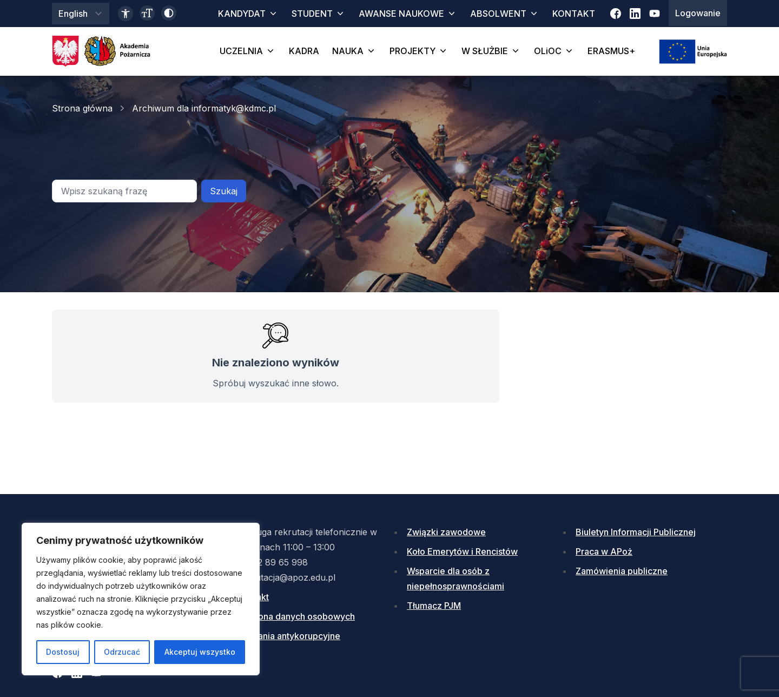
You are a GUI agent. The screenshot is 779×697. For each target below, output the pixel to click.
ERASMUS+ (611, 50)
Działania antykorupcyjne (289, 635)
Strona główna (82, 108)
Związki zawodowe (446, 532)
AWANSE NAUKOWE (408, 13)
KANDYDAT (248, 13)
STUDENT (319, 13)
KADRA (304, 50)
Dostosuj (63, 651)
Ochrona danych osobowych (296, 616)
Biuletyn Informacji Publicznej (636, 532)
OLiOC (554, 50)
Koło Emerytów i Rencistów (462, 551)
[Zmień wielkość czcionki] (147, 13)
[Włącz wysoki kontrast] (168, 13)
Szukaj (223, 191)
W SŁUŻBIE (491, 50)
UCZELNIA (248, 50)
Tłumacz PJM (434, 605)
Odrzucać (122, 651)
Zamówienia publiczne (622, 571)
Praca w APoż (604, 551)
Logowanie (698, 13)
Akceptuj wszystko (199, 651)
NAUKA (354, 50)
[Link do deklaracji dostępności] (125, 13)
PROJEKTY (419, 50)
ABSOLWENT (504, 13)
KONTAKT (573, 13)
